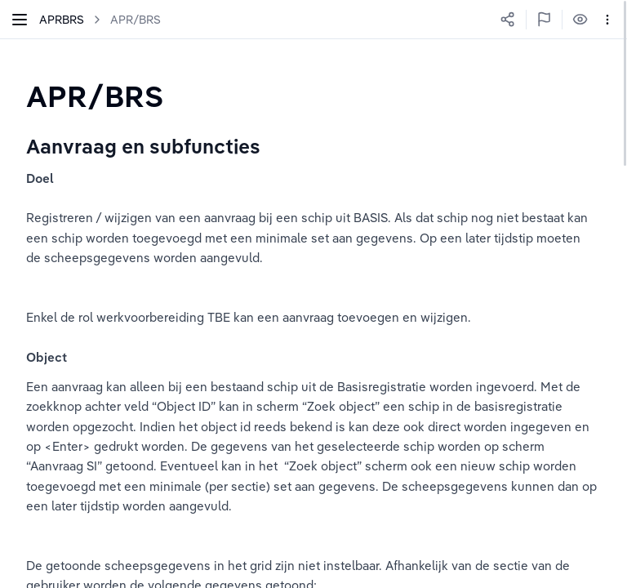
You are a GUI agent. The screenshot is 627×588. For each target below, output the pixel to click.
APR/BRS (135, 19)
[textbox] (94, 96)
